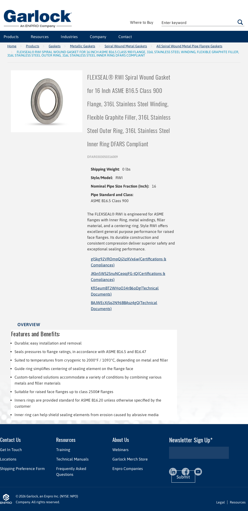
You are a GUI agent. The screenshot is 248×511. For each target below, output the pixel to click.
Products (32, 46)
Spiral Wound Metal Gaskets (126, 46)
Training (63, 449)
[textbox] (203, 22)
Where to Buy (141, 22)
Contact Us (10, 439)
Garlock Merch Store (130, 459)
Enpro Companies (127, 468)
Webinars (120, 449)
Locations (8, 459)
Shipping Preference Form (22, 468)
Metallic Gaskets (82, 46)
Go (240, 22)
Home (11, 46)
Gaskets (55, 46)
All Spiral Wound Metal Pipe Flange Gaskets (189, 46)
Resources (66, 439)
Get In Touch (11, 449)
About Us (120, 439)
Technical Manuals (72, 459)
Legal (220, 502)
